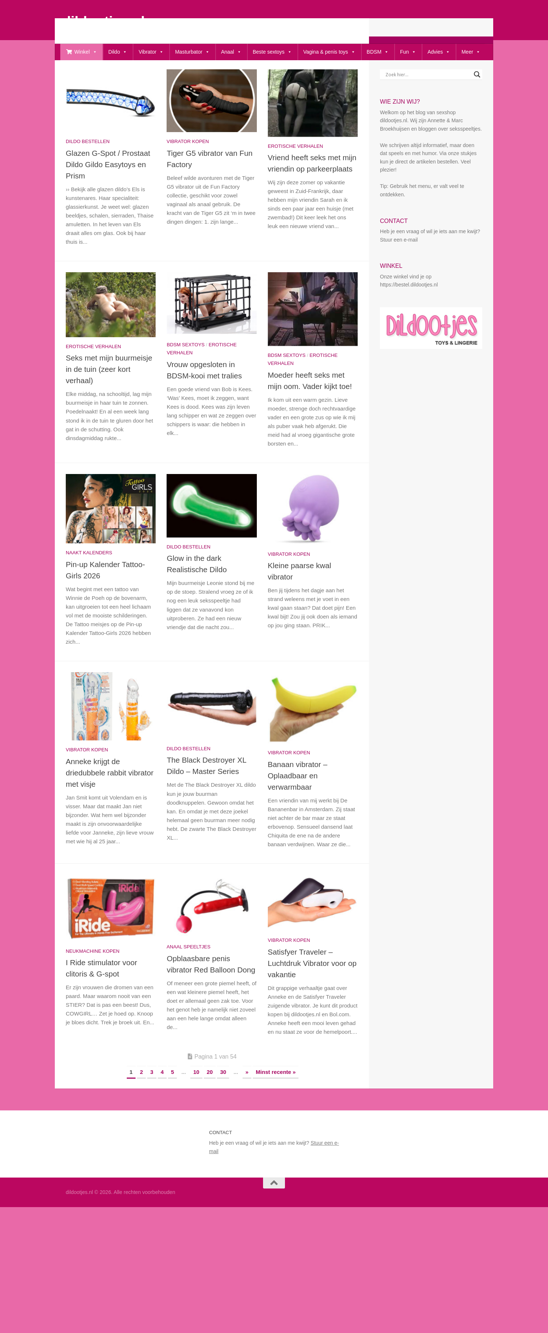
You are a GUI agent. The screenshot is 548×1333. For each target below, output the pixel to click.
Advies (438, 52)
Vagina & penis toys (329, 52)
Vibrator (151, 52)
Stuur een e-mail (399, 263)
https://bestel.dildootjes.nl (409, 308)
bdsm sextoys (186, 368)
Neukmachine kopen (92, 975)
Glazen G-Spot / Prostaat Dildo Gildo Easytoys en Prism (108, 188)
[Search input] (427, 98)
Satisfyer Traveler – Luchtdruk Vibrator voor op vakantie (312, 986)
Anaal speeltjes (188, 970)
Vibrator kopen (188, 165)
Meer (470, 52)
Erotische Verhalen (295, 170)
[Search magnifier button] (477, 98)
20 (210, 1096)
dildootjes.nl (103, 21)
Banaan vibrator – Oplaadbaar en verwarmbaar (297, 799)
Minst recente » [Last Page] (276, 1096)
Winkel (86, 52)
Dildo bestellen (88, 165)
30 (223, 1096)
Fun (408, 52)
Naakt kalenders (89, 576)
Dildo (118, 52)
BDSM (378, 52)
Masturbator (192, 52)
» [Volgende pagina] (247, 1096)
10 (196, 1096)
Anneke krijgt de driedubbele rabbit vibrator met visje (109, 796)
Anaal (231, 52)
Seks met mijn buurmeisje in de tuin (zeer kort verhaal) (109, 392)
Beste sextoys (272, 52)
